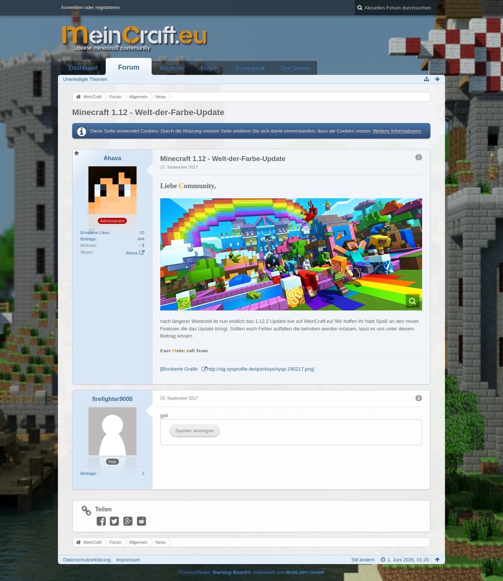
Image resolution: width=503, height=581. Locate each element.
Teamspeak (250, 68)
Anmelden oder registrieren (90, 7)
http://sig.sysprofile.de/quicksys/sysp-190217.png (260, 369)
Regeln (210, 68)
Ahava (131, 253)
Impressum (128, 560)
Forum (129, 67)
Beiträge (88, 239)
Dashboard (83, 68)
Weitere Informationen (397, 131)
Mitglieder (172, 68)
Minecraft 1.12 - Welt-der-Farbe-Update (148, 112)
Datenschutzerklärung (87, 560)
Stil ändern (363, 560)
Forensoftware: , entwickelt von (251, 572)
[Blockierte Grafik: (180, 369)
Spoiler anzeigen (194, 430)
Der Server (295, 68)
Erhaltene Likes (95, 232)
